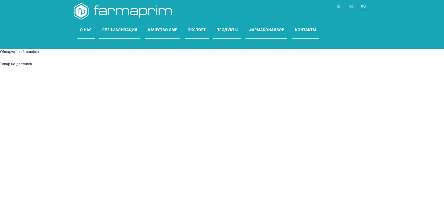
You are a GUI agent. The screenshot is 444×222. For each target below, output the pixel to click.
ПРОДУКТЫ (227, 30)
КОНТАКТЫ (305, 30)
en (339, 6)
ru (363, 6)
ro (351, 6)
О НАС (86, 30)
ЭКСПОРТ (197, 30)
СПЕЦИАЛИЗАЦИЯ (119, 30)
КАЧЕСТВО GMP (162, 30)
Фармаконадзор (266, 30)
